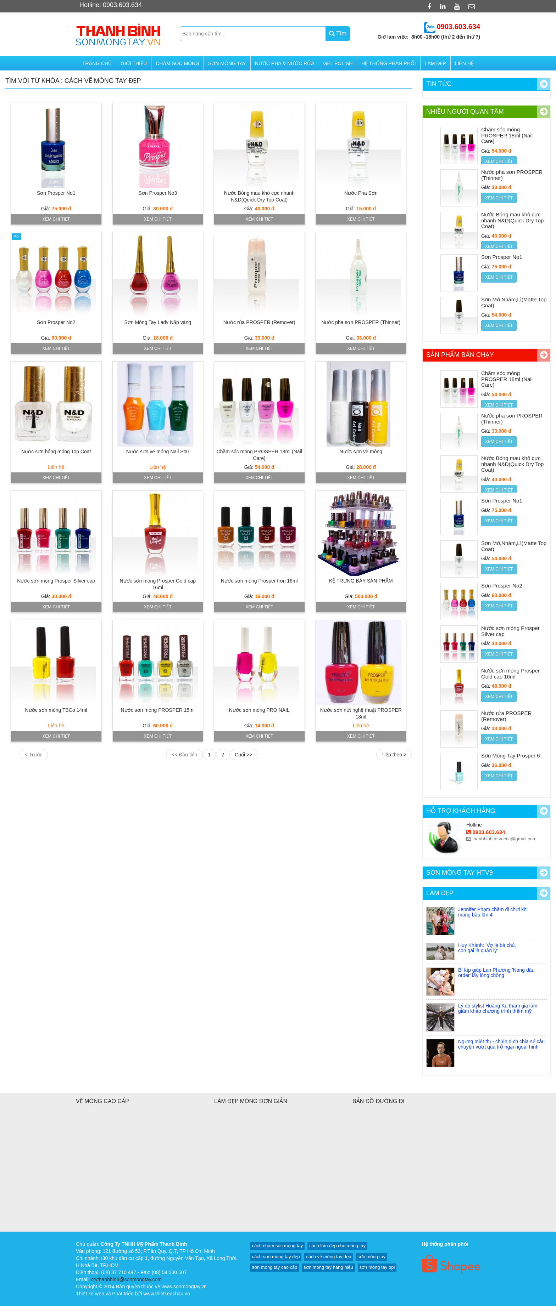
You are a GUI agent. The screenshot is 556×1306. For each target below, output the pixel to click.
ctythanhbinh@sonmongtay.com (126, 1279)
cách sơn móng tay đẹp (276, 1256)
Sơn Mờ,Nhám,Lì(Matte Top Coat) (513, 302)
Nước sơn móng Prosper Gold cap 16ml (510, 674)
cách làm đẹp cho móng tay (337, 1245)
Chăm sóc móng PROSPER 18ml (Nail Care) (507, 135)
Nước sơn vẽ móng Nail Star (157, 451)
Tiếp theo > (394, 754)
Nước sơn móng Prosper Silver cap (56, 581)
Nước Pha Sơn (361, 193)
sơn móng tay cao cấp (275, 1267)
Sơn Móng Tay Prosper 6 (510, 756)
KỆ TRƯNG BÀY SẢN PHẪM (361, 581)
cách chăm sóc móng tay (277, 1245)
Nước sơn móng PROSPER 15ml (158, 710)
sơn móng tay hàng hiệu (328, 1267)
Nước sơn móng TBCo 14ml (56, 710)
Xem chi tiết (56, 219)
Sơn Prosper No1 (56, 193)
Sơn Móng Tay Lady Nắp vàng (157, 322)
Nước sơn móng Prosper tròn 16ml (259, 581)
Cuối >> (243, 754)
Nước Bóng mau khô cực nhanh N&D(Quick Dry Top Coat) (512, 220)
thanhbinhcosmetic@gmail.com (501, 838)
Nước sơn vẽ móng (360, 451)
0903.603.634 (485, 832)
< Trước (34, 754)
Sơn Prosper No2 (56, 322)
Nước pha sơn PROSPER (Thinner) (360, 322)
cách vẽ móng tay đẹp (328, 1256)
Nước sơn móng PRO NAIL (259, 710)
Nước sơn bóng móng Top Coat (56, 451)
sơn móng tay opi (377, 1267)
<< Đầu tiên (185, 754)
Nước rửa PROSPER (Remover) (259, 322)
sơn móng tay (371, 1256)
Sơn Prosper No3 (157, 193)
